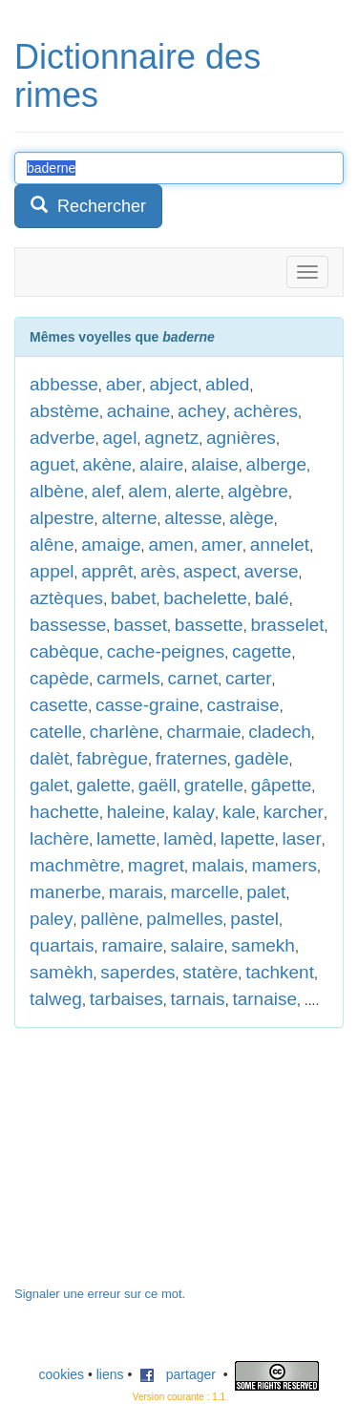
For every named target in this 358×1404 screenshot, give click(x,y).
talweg (56, 999)
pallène (109, 919)
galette (103, 785)
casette (59, 705)
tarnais (198, 999)
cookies (61, 1374)
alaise (215, 464)
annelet (279, 544)
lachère (59, 838)
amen (171, 544)
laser (302, 838)
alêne (52, 544)
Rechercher (88, 206)
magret (156, 865)
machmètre (75, 865)
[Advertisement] (157, 1166)
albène (57, 491)
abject (173, 384)
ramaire (131, 945)
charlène (124, 732)
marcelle (205, 892)
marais (136, 892)
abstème (64, 411)
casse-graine (147, 705)
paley (51, 919)
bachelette (205, 598)
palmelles (184, 919)
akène (107, 464)
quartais (62, 945)
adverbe (62, 438)
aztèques (66, 598)
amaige (110, 544)
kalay (194, 812)
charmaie (203, 732)
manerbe (65, 892)
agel (119, 438)
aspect (210, 571)
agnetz (171, 438)
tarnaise (264, 999)
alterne (129, 518)
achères (265, 411)
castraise (243, 705)
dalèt (49, 758)
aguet (52, 464)
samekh (263, 945)
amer (221, 544)
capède (59, 678)
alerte (198, 491)
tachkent (279, 972)
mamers (284, 865)
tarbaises (126, 999)
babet (134, 598)
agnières (241, 438)
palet (265, 892)
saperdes (137, 972)
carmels (128, 678)
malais (218, 865)
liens (110, 1374)
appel (52, 571)
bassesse (68, 625)
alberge (276, 464)
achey (202, 411)
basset (140, 625)
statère (210, 972)
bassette (209, 625)
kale (239, 812)
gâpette (281, 785)
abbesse (64, 384)
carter (248, 678)
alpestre (62, 518)
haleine (136, 812)
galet (49, 785)
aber (124, 384)
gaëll (157, 785)
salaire (197, 945)
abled (227, 384)
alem (147, 491)
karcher (293, 812)
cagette (261, 651)
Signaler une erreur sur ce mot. (99, 1294)
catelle (56, 732)
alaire (161, 464)
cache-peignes (166, 651)
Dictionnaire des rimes (137, 76)
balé (272, 598)
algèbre (258, 491)
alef (106, 491)
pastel (254, 919)
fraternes (191, 758)
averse (270, 571)
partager (177, 1374)
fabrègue (112, 758)
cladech (279, 732)
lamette (126, 838)
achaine (139, 411)
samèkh (62, 972)
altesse (192, 518)
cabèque (64, 651)
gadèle (262, 758)
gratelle (213, 785)
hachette (64, 812)
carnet (192, 678)
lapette (248, 838)
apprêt (107, 571)
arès (158, 571)
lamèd (188, 838)
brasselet (287, 625)
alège (251, 518)
